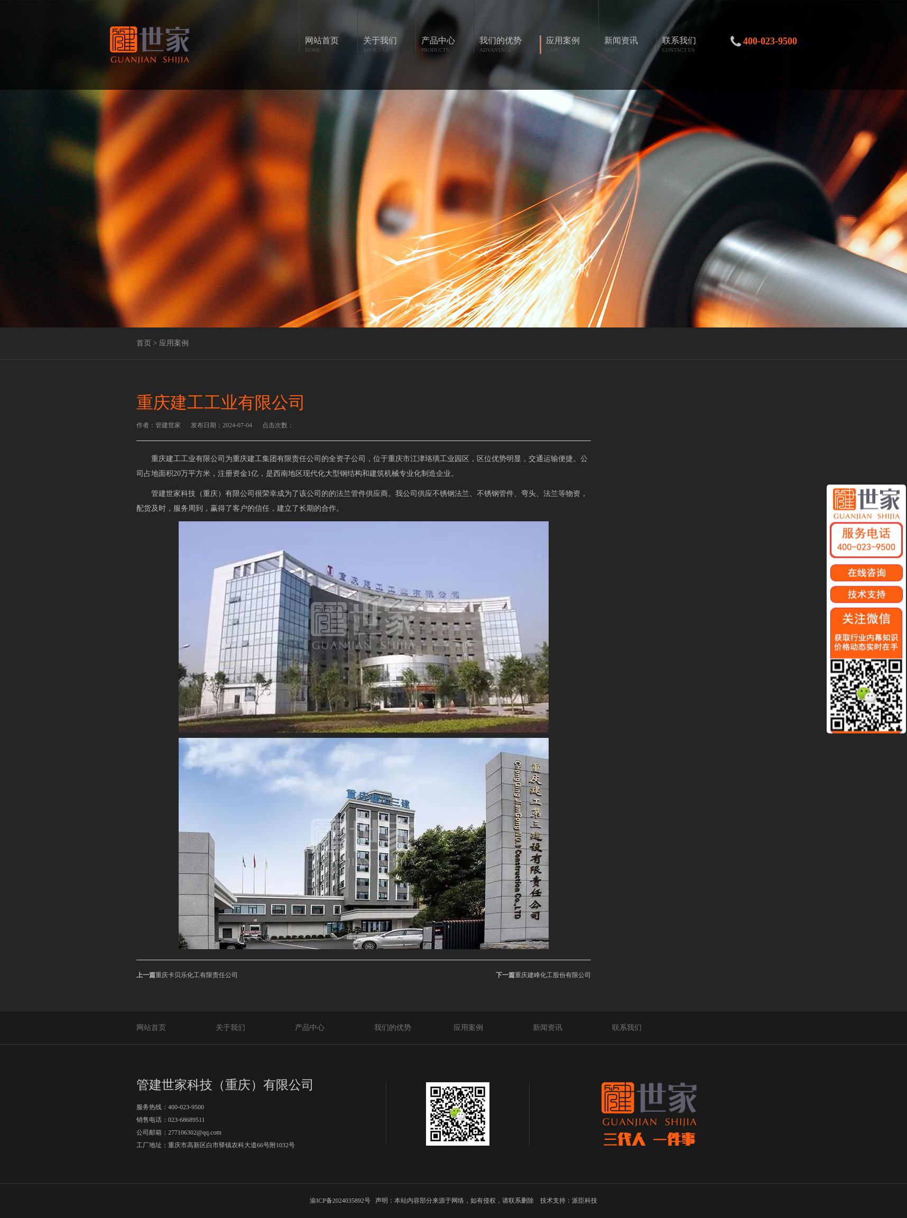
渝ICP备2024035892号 (340, 1200)
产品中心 (310, 1028)
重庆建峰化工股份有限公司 (543, 975)
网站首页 (151, 1028)
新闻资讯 (547, 1028)
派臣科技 (584, 1200)
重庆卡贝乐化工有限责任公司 (187, 975)
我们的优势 (392, 1028)
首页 (143, 343)
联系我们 (627, 1028)
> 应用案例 (170, 343)
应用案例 (468, 1028)
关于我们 (230, 1028)
